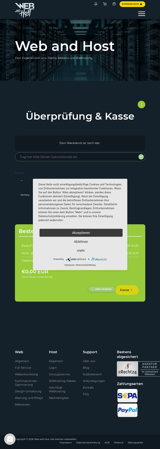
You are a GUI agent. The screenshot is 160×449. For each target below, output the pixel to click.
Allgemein (22, 361)
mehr (81, 250)
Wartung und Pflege (29, 398)
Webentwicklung (26, 374)
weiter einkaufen (101, 289)
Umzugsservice (59, 374)
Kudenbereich (92, 374)
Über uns (89, 361)
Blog (86, 367)
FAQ (86, 394)
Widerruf (118, 442)
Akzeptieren (81, 233)
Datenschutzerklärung (88, 442)
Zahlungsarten (135, 442)
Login (53, 367)
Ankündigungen (94, 381)
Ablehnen (81, 242)
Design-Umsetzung (28, 391)
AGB (107, 442)
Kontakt (88, 387)
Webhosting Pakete (62, 381)
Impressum (66, 442)
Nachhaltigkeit (59, 398)
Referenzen (22, 404)
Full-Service (23, 367)
